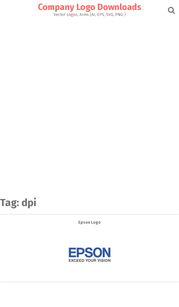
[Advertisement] (89, 59)
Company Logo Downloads (89, 7)
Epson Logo (89, 222)
